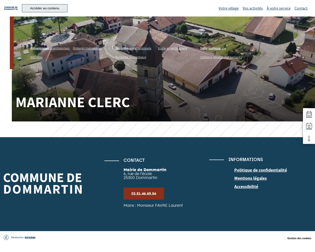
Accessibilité (244, 192)
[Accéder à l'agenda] (308, 126)
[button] (69, 12)
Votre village (229, 12)
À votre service (279, 12)
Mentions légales (248, 185)
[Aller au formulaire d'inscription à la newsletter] (308, 112)
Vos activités (253, 12)
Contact (301, 12)
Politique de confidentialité (257, 177)
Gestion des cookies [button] (299, 246)
